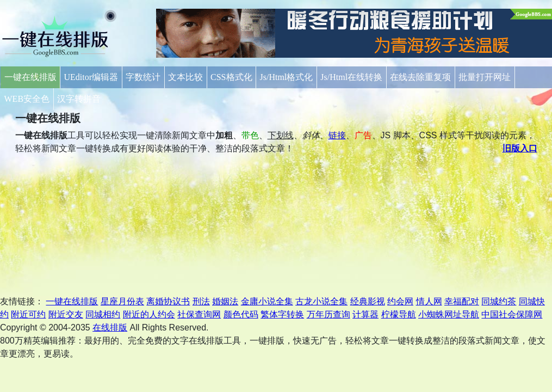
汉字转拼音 (79, 98)
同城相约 (102, 314)
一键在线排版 (30, 77)
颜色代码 (241, 314)
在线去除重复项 (420, 77)
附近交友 (65, 314)
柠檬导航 (398, 314)
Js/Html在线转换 (351, 77)
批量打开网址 (484, 77)
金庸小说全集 (267, 301)
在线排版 (109, 327)
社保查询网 (199, 314)
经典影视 (367, 301)
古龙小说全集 (321, 301)
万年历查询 (328, 314)
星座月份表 (122, 301)
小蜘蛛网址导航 (448, 314)
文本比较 (185, 77)
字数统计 (143, 77)
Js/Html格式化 (286, 77)
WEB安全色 (27, 98)
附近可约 (28, 314)
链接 (337, 135)
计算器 (365, 314)
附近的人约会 (149, 314)
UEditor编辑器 (91, 77)
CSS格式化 (231, 77)
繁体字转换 (282, 314)
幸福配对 (461, 301)
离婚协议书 (168, 301)
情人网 (429, 301)
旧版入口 (520, 148)
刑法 (201, 301)
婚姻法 (225, 301)
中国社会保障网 (511, 314)
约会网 (400, 301)
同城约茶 (498, 301)
